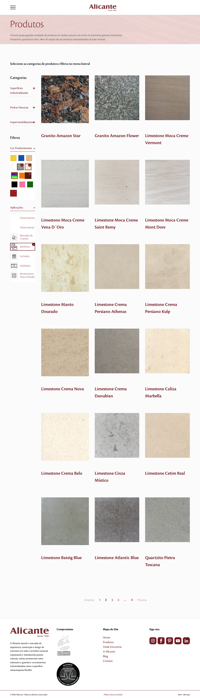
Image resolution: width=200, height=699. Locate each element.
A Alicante (109, 651)
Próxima (142, 600)
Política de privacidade (113, 695)
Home (106, 637)
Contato (108, 661)
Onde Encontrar (112, 647)
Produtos (108, 642)
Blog (105, 656)
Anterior (89, 600)
